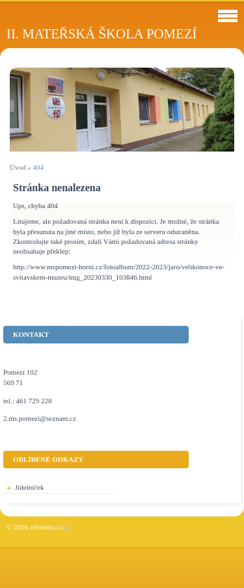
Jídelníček (29, 487)
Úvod (17, 167)
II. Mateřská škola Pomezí (102, 33)
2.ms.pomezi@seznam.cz (39, 418)
